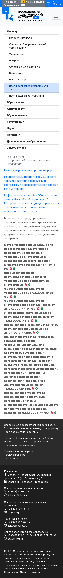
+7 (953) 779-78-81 (43, 535)
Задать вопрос (16, 147)
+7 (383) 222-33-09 (17, 491)
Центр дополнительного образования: (26, 531)
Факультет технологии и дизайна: (23, 488)
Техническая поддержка (18, 451)
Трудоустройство (14, 454)
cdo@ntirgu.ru (14, 538)
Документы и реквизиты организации (26, 441)
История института (20, 37)
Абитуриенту (15, 108)
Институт (13, 31)
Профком (14, 60)
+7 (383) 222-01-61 (17, 535)
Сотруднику (14, 121)
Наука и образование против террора (28, 170)
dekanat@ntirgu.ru (16, 495)
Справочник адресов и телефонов (26, 481)
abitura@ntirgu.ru (15, 525)
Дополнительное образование (26, 141)
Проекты (12, 134)
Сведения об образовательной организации (27, 46)
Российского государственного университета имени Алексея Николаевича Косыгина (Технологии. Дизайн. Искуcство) (31, 568)
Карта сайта (11, 458)
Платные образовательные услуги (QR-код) (29, 438)
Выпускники (16, 73)
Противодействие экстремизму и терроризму (29, 87)
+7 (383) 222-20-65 (17, 522)
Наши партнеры (18, 79)
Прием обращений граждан (20, 445)
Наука (11, 128)
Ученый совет (17, 54)
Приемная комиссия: (16, 518)
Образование (15, 102)
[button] (5, 10)
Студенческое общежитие (25, 66)
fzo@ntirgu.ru (13, 512)
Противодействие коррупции (26, 95)
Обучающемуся (17, 115)
